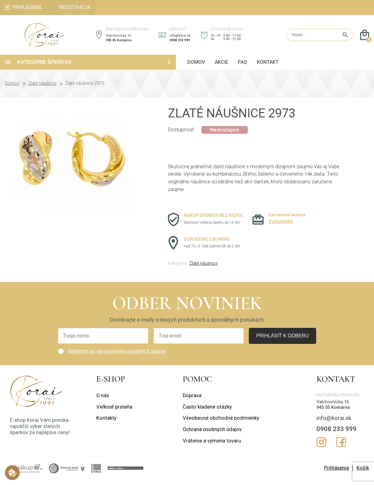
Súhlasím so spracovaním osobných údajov (117, 357)
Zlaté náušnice (42, 89)
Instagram (321, 448)
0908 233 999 (179, 43)
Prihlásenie (336, 474)
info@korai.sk (180, 38)
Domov (12, 89)
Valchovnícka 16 (118, 38)
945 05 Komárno (119, 43)
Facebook (341, 448)
